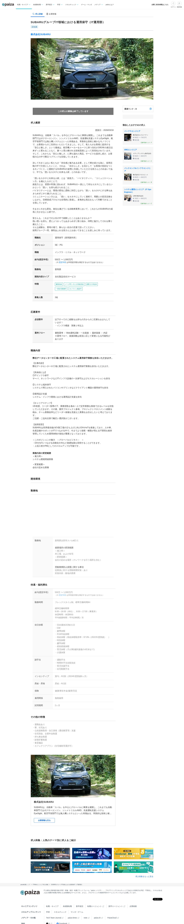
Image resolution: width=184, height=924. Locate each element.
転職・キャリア (52, 903)
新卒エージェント (115, 903)
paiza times (72, 915)
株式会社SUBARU (41, 34)
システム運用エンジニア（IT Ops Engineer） (137, 190)
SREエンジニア (130, 150)
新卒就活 (79, 903)
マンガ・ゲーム (77, 909)
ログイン (173, 7)
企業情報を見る (44, 817)
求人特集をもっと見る (144, 873)
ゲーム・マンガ (86, 4)
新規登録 (179, 7)
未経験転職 (67, 903)
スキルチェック (60, 909)
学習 (48, 909)
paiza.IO (97, 915)
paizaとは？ (110, 4)
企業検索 (133, 903)
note (85, 915)
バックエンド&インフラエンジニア (137, 169)
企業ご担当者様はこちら (160, 4)
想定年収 (61, 262)
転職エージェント (94, 903)
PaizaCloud (112, 915)
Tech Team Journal (53, 915)
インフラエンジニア (132, 131)
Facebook (62, 920)
